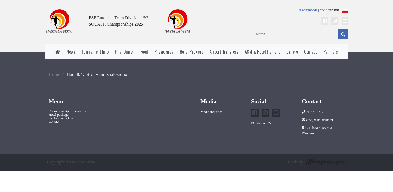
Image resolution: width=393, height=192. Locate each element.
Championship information (67, 111)
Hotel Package (191, 52)
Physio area (163, 52)
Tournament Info (95, 52)
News (71, 52)
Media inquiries (211, 112)
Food (144, 52)
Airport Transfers (224, 52)
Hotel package (59, 115)
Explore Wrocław (61, 118)
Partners (330, 52)
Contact (310, 52)
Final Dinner (124, 52)
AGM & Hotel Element (262, 52)
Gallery (292, 52)
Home (54, 74)
